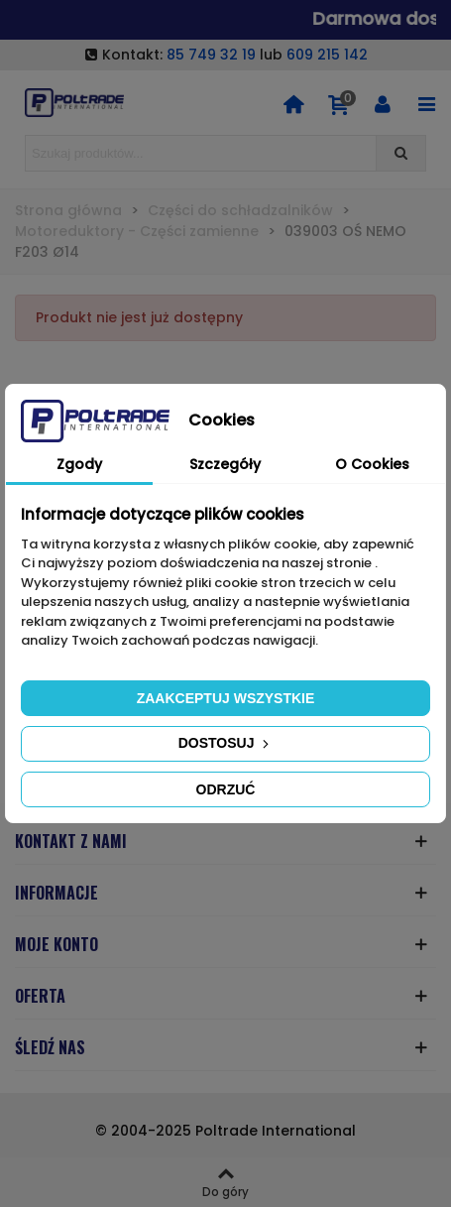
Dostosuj (226, 743)
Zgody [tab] (79, 464)
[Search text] (201, 153)
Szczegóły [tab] (225, 464)
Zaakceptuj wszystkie (226, 698)
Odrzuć (226, 789)
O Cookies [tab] (372, 464)
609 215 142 (327, 54)
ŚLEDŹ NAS (50, 1047)
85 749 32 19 (211, 54)
